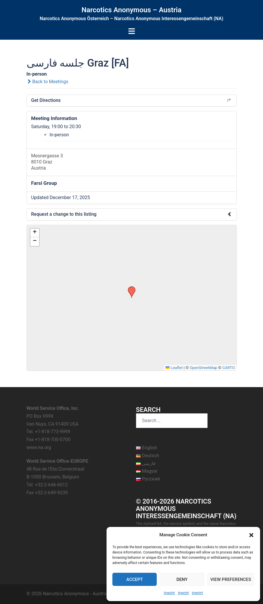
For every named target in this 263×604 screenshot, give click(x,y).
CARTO (228, 367)
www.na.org (39, 447)
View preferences (230, 579)
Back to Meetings (47, 81)
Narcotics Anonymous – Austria (131, 10)
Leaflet (174, 367)
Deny (181, 579)
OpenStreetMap (203, 367)
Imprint (169, 593)
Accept (134, 579)
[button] (251, 535)
